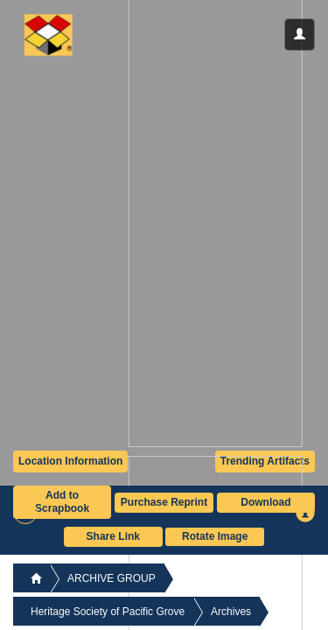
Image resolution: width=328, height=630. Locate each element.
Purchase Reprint (164, 502)
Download (265, 502)
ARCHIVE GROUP (111, 578)
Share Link (113, 536)
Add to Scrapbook (62, 501)
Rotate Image (215, 536)
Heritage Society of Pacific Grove (108, 612)
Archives (231, 612)
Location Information (70, 461)
